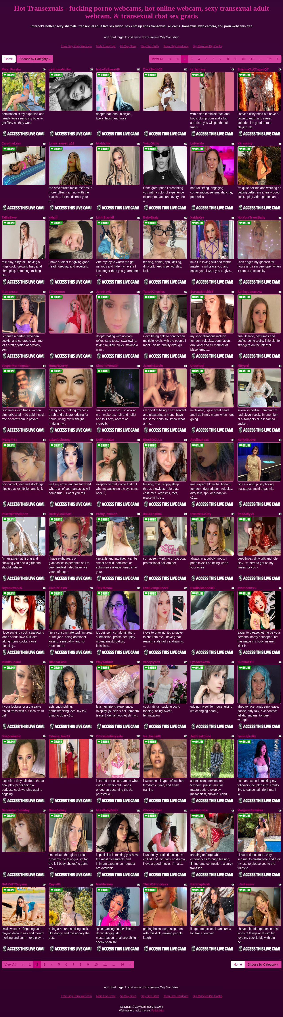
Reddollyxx (245, 514)
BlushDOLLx (152, 439)
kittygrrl (243, 365)
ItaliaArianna (152, 514)
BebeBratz (150, 217)
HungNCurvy (58, 365)
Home (9, 59)
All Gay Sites (128, 46)
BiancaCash (58, 662)
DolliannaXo (105, 439)
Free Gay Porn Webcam (76, 46)
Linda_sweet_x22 (61, 143)
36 (269, 59)
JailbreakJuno (200, 736)
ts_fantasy (198, 69)
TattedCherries (154, 291)
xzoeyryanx (151, 662)
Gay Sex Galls (150, 46)
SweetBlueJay (200, 514)
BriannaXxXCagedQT (253, 69)
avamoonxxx (246, 588)
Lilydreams (245, 884)
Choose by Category (34, 59)
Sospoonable (11, 736)
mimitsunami (11, 662)
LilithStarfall (105, 217)
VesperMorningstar (16, 365)
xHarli (53, 217)
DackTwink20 (153, 69)
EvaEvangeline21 (155, 588)
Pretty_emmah (106, 514)
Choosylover (152, 810)
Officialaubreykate (109, 736)
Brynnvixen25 (12, 588)
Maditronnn (104, 884)
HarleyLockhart (60, 514)
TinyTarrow (104, 588)
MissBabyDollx (107, 810)
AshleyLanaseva (249, 291)
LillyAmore (57, 291)
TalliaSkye (9, 217)
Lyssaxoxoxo (200, 662)
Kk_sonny (244, 143)
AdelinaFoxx (199, 439)
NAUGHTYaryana (14, 884)
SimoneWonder (107, 365)
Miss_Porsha (11, 69)
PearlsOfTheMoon (15, 514)
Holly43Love (246, 439)
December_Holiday (16, 810)
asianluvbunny (60, 439)
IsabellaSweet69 (108, 69)
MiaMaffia (103, 143)
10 (243, 59)
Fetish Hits (157, 1010)
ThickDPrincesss (155, 884)
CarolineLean (11, 143)
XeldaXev (197, 217)
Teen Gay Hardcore (176, 46)
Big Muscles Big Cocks (207, 46)
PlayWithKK (104, 662)
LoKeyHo (197, 143)
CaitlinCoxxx (58, 588)
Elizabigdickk (200, 884)
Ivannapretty (246, 736)
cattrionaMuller (60, 69)
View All (158, 59)
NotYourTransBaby (251, 217)
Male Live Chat (105, 46)
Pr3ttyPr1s (9, 439)
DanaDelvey (57, 810)
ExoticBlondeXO (202, 588)
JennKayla (103, 291)
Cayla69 (55, 884)
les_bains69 (152, 736)
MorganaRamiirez (250, 810)
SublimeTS (245, 662)
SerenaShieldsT (202, 291)
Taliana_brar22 (60, 736)
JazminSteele (153, 365)
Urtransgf (197, 365)
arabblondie (199, 810)
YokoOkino (151, 143)
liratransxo (10, 291)
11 (252, 59)
